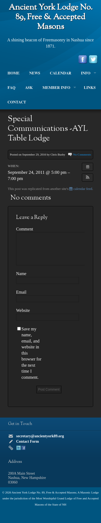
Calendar (60, 73)
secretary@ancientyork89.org (40, 436)
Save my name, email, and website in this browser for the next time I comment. (31, 353)
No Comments (82, 154)
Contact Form (27, 441)
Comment (24, 229)
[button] (87, 177)
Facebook (23, 448)
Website (23, 310)
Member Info (57, 88)
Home (13, 73)
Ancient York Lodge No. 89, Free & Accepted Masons (51, 17)
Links (90, 88)
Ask (29, 88)
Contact (17, 102)
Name (21, 273)
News (34, 73)
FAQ (11, 88)
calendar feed (80, 189)
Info (86, 73)
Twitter (18, 448)
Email (21, 292)
